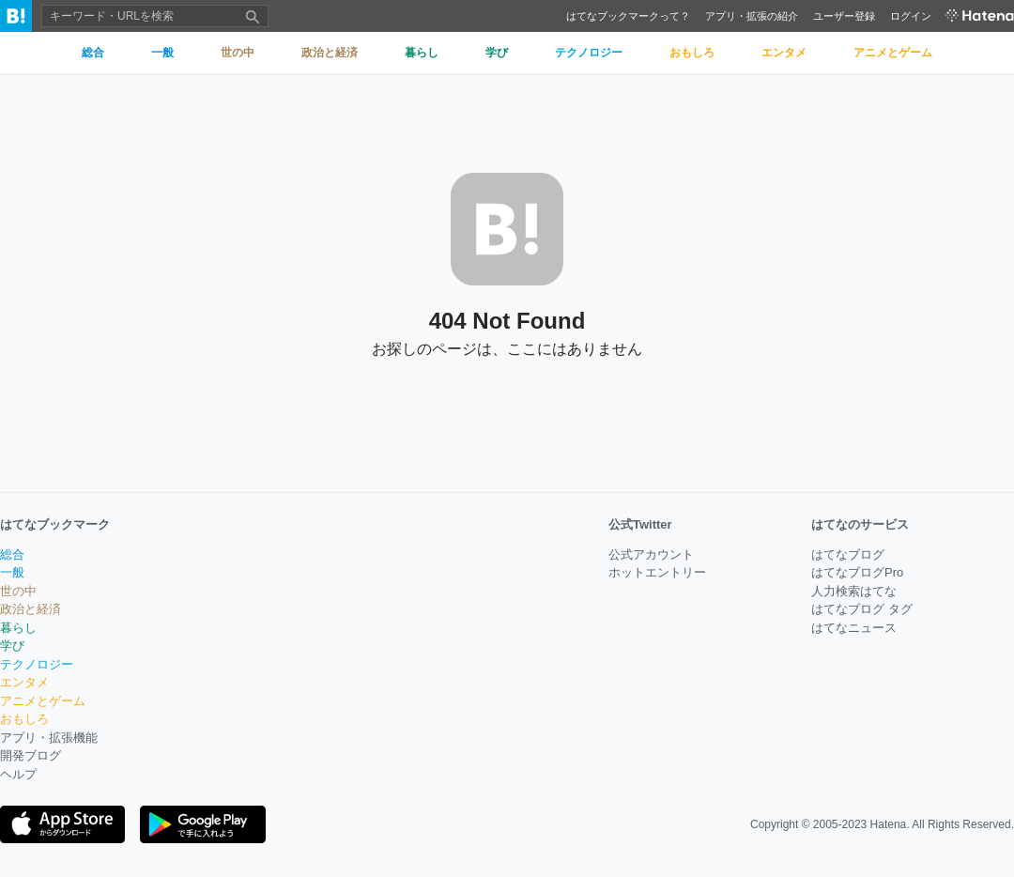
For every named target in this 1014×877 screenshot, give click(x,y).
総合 (12, 554)
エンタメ (24, 682)
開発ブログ (30, 755)
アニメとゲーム (42, 701)
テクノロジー (36, 664)
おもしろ (24, 719)
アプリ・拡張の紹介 (751, 16)
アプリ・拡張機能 (49, 738)
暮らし (18, 628)
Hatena (888, 824)
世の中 (18, 591)
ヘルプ (18, 774)
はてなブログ (847, 554)
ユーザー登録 (844, 16)
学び (12, 646)
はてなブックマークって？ (628, 16)
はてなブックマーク (55, 524)
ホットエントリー (657, 572)
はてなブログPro (857, 572)
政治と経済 (30, 609)
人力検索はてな (854, 591)
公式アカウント (651, 554)
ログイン (910, 16)
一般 (12, 572)
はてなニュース (854, 628)
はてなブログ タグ (862, 609)
